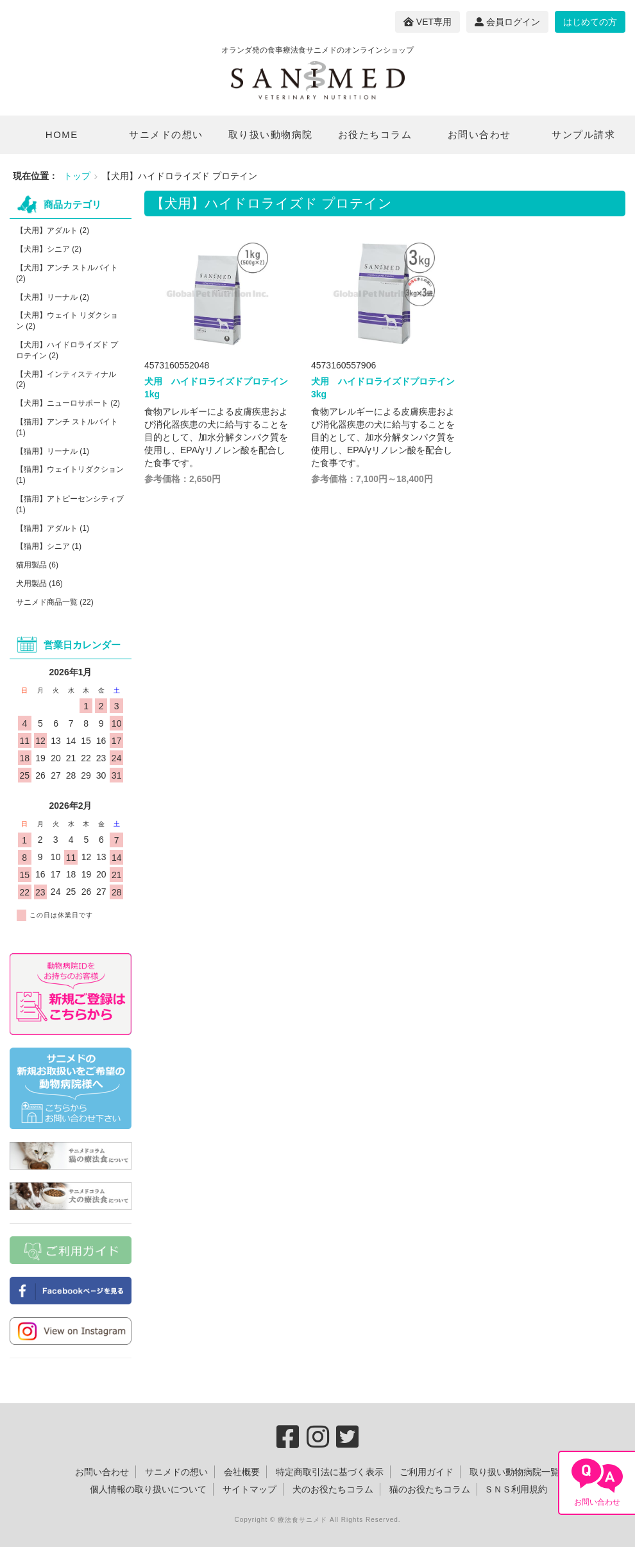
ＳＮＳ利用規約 (515, 1489)
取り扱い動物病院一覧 (514, 1472)
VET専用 (427, 22)
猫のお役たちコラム (429, 1489)
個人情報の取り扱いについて (148, 1489)
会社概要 (242, 1472)
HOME (62, 134)
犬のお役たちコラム (332, 1489)
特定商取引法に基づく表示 (330, 1472)
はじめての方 (590, 22)
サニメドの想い (166, 134)
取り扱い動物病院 (270, 134)
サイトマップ (249, 1489)
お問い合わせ (479, 134)
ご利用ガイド (426, 1472)
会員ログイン (507, 22)
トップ (77, 176)
